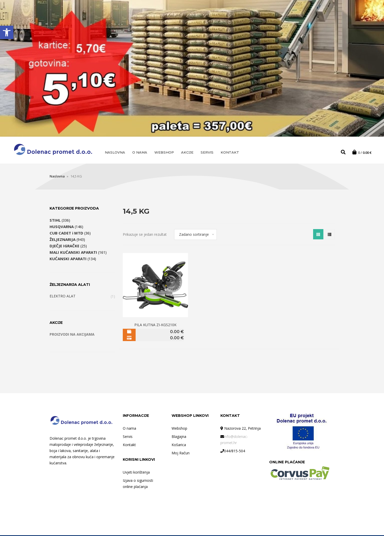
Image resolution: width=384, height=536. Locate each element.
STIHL (55, 220)
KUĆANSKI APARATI (68, 259)
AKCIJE (187, 152)
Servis (207, 152)
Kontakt (230, 152)
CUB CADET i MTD (66, 233)
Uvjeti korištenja (136, 473)
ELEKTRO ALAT (63, 296)
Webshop (164, 152)
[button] (6, 32)
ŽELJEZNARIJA (63, 240)
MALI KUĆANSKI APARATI (73, 253)
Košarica (179, 445)
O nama (139, 152)
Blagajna (179, 437)
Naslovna (115, 152)
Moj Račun (181, 453)
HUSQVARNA (62, 227)
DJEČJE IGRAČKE (64, 246)
